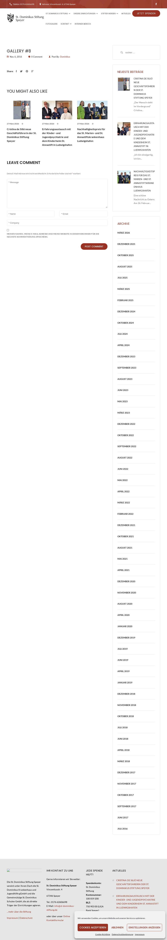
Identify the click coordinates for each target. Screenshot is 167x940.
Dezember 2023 (126, 356)
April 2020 (123, 615)
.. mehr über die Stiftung (19, 911)
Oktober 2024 (125, 322)
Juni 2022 (122, 468)
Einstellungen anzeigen (144, 927)
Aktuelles (126, 13)
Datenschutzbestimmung (122, 934)
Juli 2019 (122, 648)
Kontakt (65, 24)
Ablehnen (117, 927)
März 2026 (123, 232)
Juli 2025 (122, 277)
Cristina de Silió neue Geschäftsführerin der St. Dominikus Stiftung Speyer (22, 134)
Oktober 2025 (125, 255)
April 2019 (123, 671)
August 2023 (124, 379)
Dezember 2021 (126, 525)
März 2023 (123, 412)
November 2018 (126, 705)
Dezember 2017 (126, 772)
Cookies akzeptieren (92, 927)
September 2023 (126, 367)
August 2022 (124, 457)
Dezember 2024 (126, 311)
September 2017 (126, 806)
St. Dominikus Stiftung (57, 13)
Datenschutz (26, 917)
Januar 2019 (124, 682)
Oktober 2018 (125, 716)
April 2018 (123, 750)
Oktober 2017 (125, 795)
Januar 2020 (124, 626)
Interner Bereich (83, 24)
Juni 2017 (122, 817)
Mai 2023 (122, 401)
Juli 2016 (122, 828)
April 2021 (123, 570)
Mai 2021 (122, 558)
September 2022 (126, 446)
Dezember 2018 (126, 693)
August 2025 (124, 266)
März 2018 (123, 761)
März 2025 (123, 289)
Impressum (139, 934)
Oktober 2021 (125, 536)
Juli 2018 (122, 727)
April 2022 (123, 491)
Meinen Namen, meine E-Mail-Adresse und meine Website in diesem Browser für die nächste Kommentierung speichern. (53, 235)
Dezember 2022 (126, 424)
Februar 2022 (125, 513)
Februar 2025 (125, 300)
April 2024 (123, 345)
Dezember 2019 (126, 637)
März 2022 (123, 502)
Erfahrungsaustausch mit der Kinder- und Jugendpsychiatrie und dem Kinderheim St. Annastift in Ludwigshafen (57, 136)
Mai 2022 (122, 480)
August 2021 (124, 547)
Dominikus (65, 56)
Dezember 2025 (126, 244)
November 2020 (126, 592)
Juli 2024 (122, 333)
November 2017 (126, 783)
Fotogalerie (52, 24)
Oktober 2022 (125, 435)
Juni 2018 (122, 738)
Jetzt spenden (146, 13)
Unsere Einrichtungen (84, 13)
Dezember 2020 (126, 581)
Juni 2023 (122, 390)
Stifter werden (108, 13)
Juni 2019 (122, 660)
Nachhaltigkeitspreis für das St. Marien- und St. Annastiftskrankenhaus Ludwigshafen (91, 134)
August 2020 (124, 603)
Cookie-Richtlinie (102, 934)
